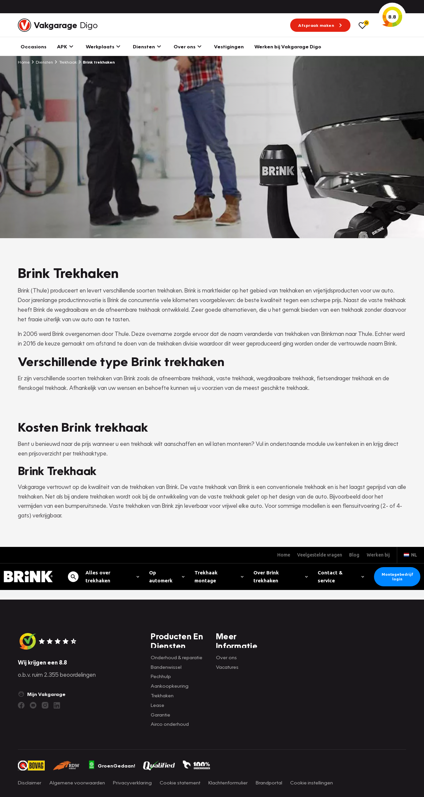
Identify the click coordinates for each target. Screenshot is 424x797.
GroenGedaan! (111, 765)
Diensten (42, 62)
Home (24, 62)
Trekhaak (65, 62)
